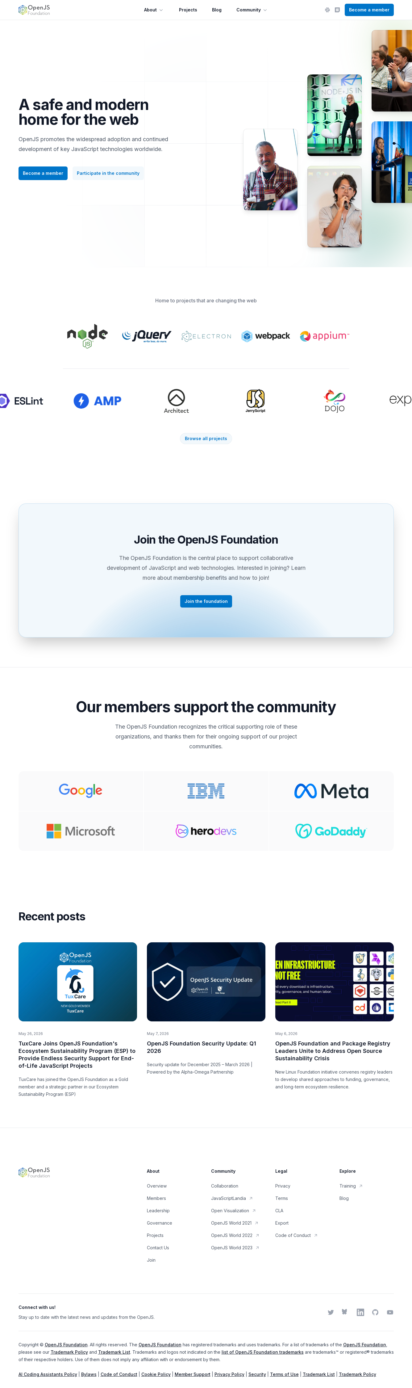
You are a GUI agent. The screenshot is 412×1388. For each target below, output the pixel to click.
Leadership (158, 1210)
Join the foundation (206, 601)
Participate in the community (108, 173)
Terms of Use (284, 1374)
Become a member (369, 9)
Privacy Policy (229, 1374)
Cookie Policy (156, 1374)
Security (257, 1374)
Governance (159, 1223)
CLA (279, 1210)
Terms (281, 1198)
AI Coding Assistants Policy (48, 1374)
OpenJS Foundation (66, 1344)
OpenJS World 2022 (235, 1235)
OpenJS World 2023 (235, 1247)
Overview (157, 1185)
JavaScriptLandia (232, 1198)
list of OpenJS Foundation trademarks (263, 1352)
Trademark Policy (69, 1352)
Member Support (192, 1374)
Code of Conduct (296, 1235)
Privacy (282, 1185)
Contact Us (158, 1247)
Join (151, 1260)
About (154, 10)
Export (282, 1223)
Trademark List (114, 1352)
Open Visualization (233, 1210)
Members (156, 1198)
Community (252, 10)
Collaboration (224, 1185)
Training (351, 1185)
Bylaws (89, 1374)
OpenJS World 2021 (235, 1223)
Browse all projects (206, 438)
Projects (188, 9)
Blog (217, 9)
